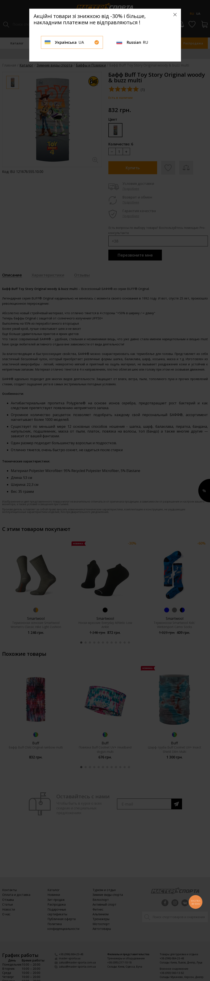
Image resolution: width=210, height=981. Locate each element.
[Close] (175, 14)
